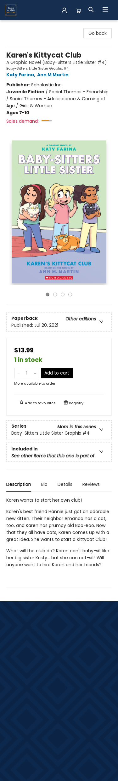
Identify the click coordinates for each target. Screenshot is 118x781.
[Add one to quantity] (35, 372)
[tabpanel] (59, 542)
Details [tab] (65, 484)
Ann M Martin (53, 74)
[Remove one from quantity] (18, 372)
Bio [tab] (44, 484)
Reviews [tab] (91, 484)
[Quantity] (26, 373)
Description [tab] (18, 484)
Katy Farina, (21, 74)
